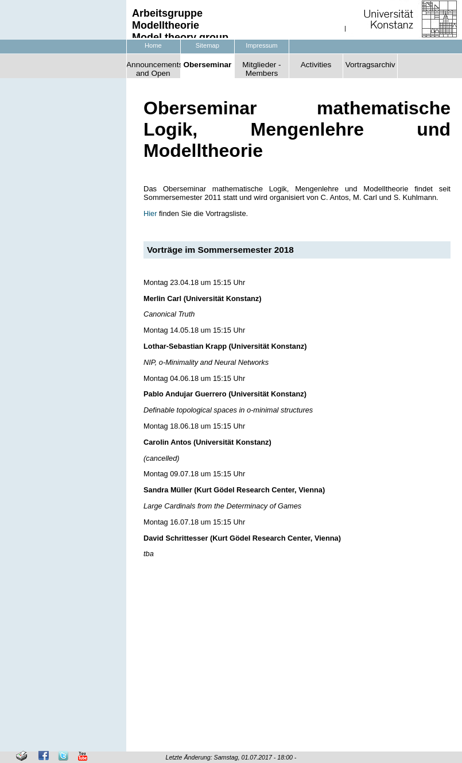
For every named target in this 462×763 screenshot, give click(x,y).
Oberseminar (207, 64)
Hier (150, 213)
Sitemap (207, 45)
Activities (316, 64)
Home (153, 45)
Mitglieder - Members (261, 69)
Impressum (261, 45)
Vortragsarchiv (370, 64)
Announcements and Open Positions (153, 69)
